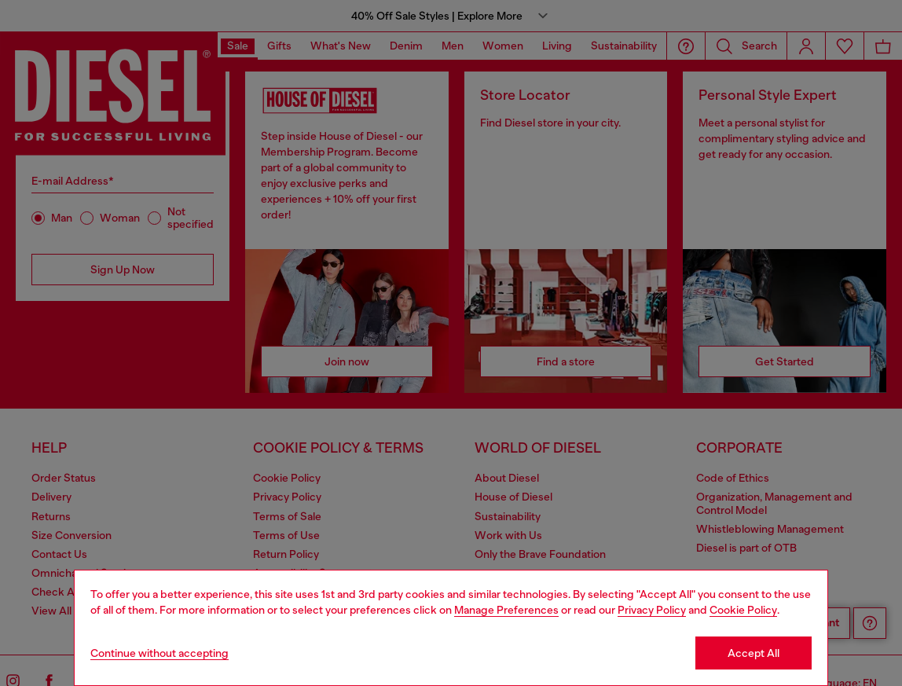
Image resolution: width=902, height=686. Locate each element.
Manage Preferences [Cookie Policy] (506, 609)
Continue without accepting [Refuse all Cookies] (159, 653)
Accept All (753, 653)
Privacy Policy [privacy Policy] (652, 609)
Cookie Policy (743, 609)
